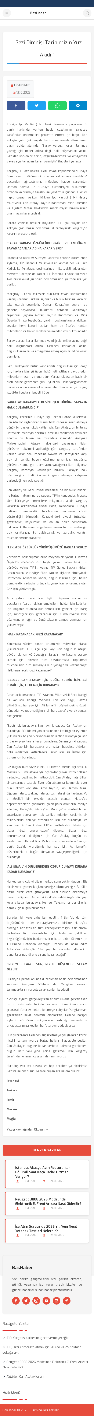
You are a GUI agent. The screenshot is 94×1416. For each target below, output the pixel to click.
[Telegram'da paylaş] (78, 105)
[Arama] (87, 13)
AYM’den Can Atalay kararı (25, 1376)
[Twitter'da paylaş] (37, 105)
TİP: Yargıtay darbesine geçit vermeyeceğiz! (38, 1338)
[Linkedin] (56, 1301)
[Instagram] (36, 1301)
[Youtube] (46, 1301)
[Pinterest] (66, 1301)
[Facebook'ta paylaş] (16, 105)
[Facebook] (16, 1301)
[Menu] (7, 13)
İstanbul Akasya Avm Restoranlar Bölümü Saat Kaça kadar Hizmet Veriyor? (42, 1172)
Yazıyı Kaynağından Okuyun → (27, 1130)
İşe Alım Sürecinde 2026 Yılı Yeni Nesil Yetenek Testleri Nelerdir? (46, 1228)
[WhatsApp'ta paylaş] (57, 105)
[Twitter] (26, 1301)
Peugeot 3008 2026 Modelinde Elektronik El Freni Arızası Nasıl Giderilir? (48, 1201)
